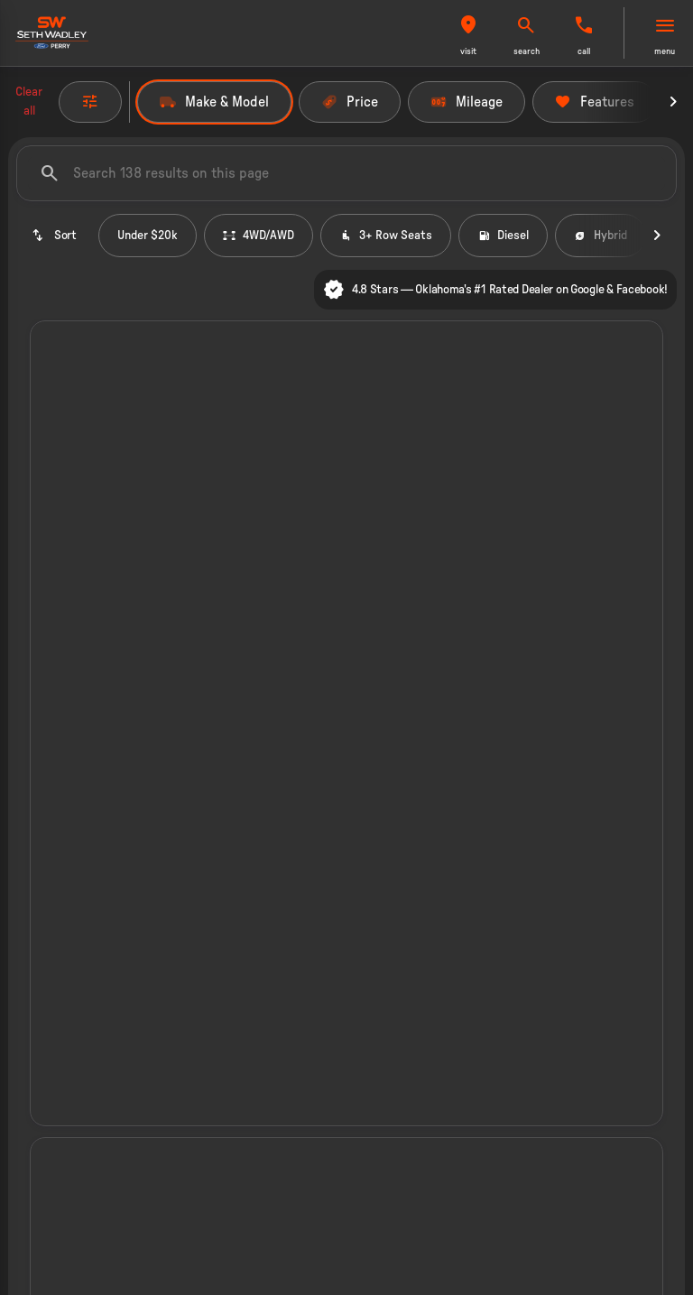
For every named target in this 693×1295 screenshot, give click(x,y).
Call (584, 51)
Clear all (28, 101)
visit (468, 51)
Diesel (503, 235)
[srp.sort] (53, 235)
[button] (468, 33)
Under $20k (147, 235)
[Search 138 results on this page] (346, 173)
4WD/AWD (258, 235)
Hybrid (600, 235)
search (526, 51)
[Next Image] (673, 102)
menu (664, 51)
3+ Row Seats (385, 235)
